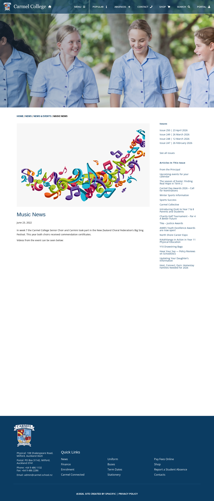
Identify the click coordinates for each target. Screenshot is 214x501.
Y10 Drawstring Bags (171, 246)
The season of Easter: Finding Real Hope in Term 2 (176, 182)
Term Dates (115, 469)
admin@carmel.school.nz (38, 474)
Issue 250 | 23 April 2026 (174, 130)
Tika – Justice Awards (171, 223)
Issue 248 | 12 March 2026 (174, 138)
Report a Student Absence (170, 469)
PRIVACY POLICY (128, 493)
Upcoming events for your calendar (174, 175)
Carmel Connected (72, 474)
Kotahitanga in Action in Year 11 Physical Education (178, 240)
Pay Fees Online (164, 459)
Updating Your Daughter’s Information (174, 259)
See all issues (167, 153)
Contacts (159, 474)
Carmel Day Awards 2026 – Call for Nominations (177, 189)
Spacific (110, 493)
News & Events (42, 116)
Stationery (114, 474)
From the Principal (170, 169)
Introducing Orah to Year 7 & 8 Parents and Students (177, 210)
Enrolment (67, 469)
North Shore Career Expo (174, 234)
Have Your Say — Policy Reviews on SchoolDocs (177, 252)
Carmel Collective (169, 204)
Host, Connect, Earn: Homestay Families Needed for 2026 (177, 266)
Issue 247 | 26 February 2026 (176, 143)
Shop (157, 464)
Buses (111, 464)
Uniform (113, 459)
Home (20, 116)
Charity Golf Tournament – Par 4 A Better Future (178, 217)
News (28, 116)
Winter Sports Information (174, 195)
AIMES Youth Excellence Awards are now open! (177, 229)
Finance (66, 464)
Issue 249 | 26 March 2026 (174, 134)
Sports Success (168, 199)
